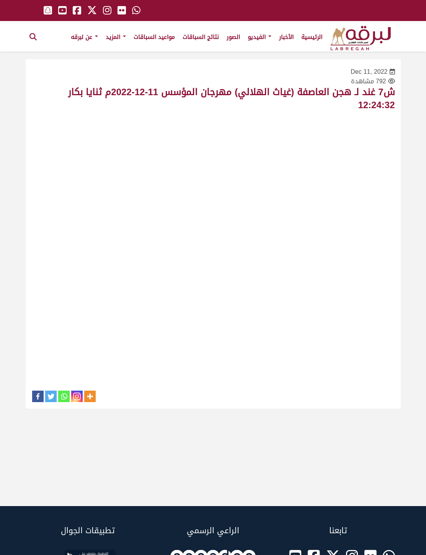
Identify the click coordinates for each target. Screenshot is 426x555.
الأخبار (286, 37)
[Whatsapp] (64, 396)
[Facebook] (38, 396)
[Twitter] (51, 396)
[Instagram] (77, 396)
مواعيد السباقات (154, 37)
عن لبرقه (84, 37)
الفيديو (259, 37)
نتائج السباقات (201, 37)
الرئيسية (311, 37)
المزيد (116, 37)
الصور (233, 37)
